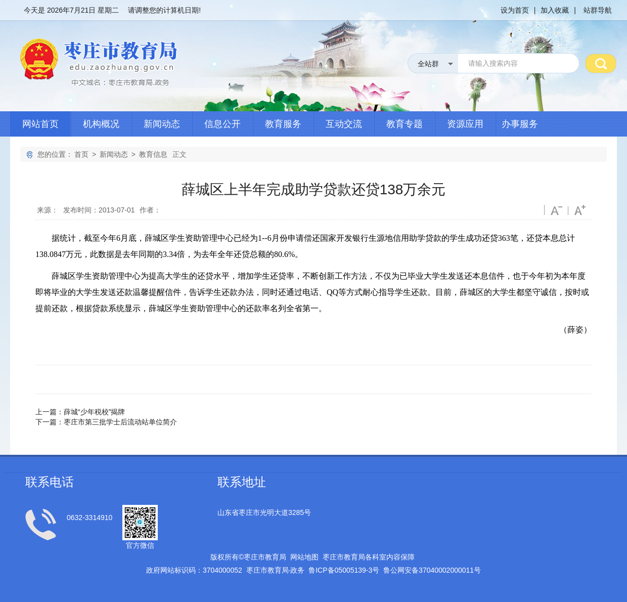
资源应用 (465, 124)
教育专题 (404, 124)
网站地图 (304, 557)
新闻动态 (162, 124)
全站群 (428, 64)
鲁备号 (343, 570)
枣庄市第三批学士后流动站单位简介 (120, 422)
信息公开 (222, 124)
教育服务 (283, 124)
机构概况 (101, 124)
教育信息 (153, 154)
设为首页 (515, 10)
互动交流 (344, 124)
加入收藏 (555, 10)
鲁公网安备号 (432, 570)
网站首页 (40, 124)
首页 (81, 154)
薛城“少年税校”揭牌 (94, 412)
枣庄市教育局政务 (275, 570)
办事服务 (520, 124)
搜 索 (601, 63)
